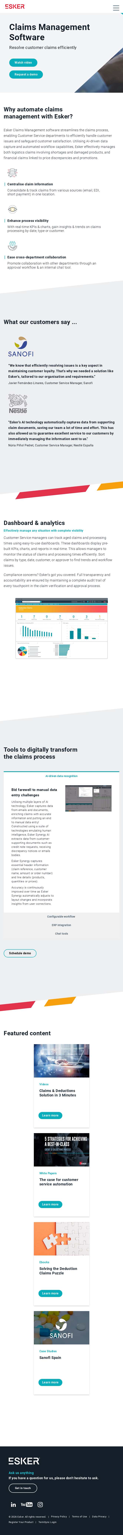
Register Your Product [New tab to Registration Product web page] (21, 1522)
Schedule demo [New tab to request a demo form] (20, 953)
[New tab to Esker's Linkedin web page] (13, 1504)
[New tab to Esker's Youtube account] (26, 1504)
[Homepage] (16, 6)
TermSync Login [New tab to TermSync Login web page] (47, 1522)
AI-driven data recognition (61, 776)
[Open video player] (88, 810)
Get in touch (23, 1488)
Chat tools (61, 933)
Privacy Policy (59, 1516)
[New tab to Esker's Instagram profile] (40, 1504)
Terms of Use (79, 1516)
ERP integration (61, 925)
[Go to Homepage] (24, 1461)
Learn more (50, 1115)
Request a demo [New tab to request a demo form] (26, 74)
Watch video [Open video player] (23, 62)
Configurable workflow (61, 916)
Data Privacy (99, 1516)
